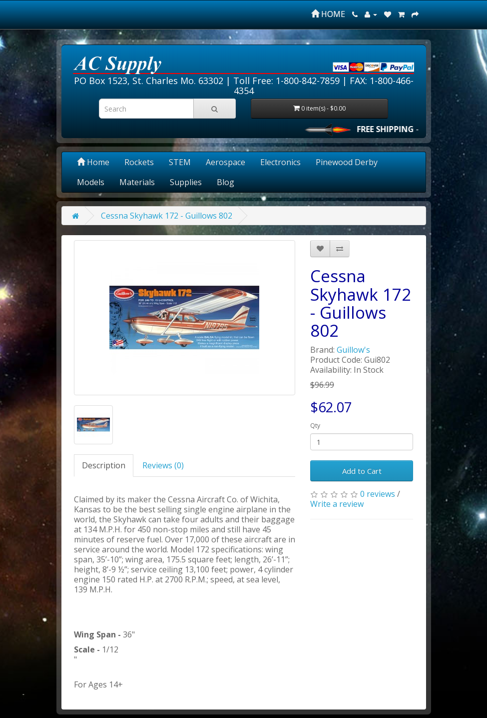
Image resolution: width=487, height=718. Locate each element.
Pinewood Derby (347, 162)
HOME (328, 14)
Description (103, 465)
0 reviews (377, 493)
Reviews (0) (163, 465)
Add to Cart (362, 471)
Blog (225, 182)
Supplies (186, 182)
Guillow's (353, 349)
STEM (180, 162)
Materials (137, 182)
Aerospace (225, 162)
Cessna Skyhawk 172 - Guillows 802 (166, 215)
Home (93, 162)
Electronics (280, 162)
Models (90, 182)
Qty (315, 425)
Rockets (139, 162)
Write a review (337, 503)
